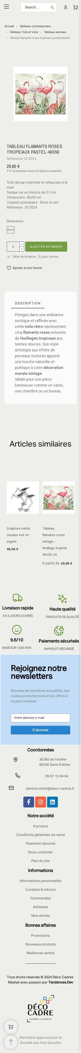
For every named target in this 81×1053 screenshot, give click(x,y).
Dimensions (15, 221)
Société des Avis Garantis (40, 1043)
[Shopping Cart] (10, 1026)
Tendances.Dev (60, 982)
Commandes (40, 898)
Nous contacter (40, 852)
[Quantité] (13, 247)
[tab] (27, 303)
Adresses (40, 907)
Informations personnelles (40, 881)
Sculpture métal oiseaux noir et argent (18, 534)
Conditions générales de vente (40, 835)
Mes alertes (40, 916)
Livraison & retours (40, 890)
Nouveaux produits (40, 944)
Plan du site (40, 861)
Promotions (40, 936)
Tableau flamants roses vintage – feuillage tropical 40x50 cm (54, 541)
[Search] (38, 7)
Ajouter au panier (46, 246)
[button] (24, 268)
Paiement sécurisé (40, 843)
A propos (40, 826)
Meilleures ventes (40, 953)
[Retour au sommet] (10, 1042)
